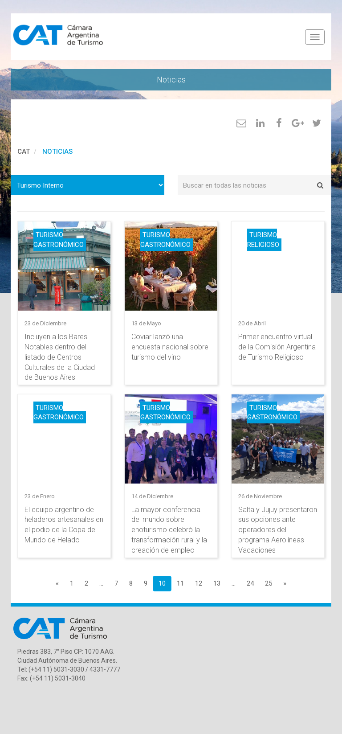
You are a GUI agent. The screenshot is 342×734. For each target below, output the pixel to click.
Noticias (57, 152)
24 (250, 583)
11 (180, 583)
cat (23, 152)
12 (198, 583)
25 (268, 583)
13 (216, 583)
